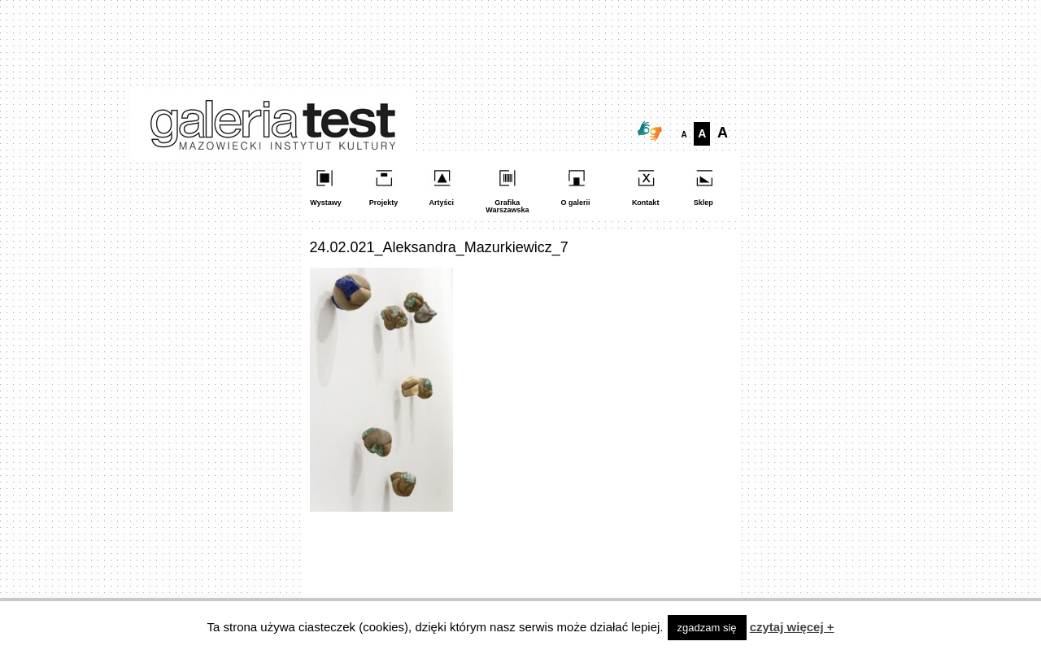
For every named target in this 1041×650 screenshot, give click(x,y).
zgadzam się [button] (707, 628)
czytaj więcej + (792, 627)
